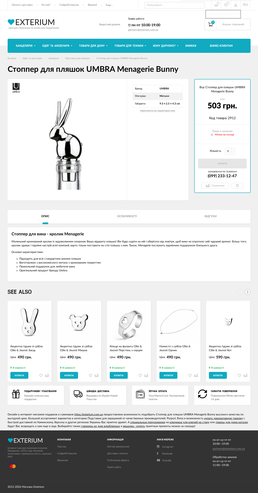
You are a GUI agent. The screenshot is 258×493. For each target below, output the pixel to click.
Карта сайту (114, 467)
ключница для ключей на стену (189, 422)
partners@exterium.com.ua (143, 30)
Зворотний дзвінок (109, 24)
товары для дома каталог (232, 422)
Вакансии (62, 460)
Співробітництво (69, 5)
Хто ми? (45, 5)
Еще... (109, 5)
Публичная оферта (118, 460)
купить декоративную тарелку (223, 418)
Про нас (61, 446)
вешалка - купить (134, 426)
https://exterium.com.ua (88, 414)
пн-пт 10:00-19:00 (144, 25)
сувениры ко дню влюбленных (100, 426)
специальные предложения (147, 422)
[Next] (248, 292)
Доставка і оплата (117, 453)
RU (245, 5)
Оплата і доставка (22, 5)
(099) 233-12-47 (222, 176)
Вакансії (92, 5)
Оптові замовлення (118, 446)
